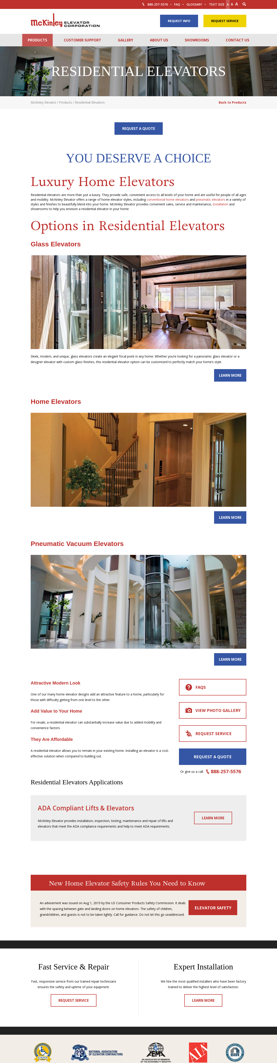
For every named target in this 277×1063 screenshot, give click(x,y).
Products (37, 40)
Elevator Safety (213, 907)
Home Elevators (56, 401)
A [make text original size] (232, 4)
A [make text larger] (236, 4)
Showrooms (197, 40)
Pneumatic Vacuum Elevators (77, 543)
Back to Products (232, 102)
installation (220, 204)
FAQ (177, 4)
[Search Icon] (244, 4)
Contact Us (237, 40)
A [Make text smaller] (228, 4)
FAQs (195, 687)
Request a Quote (138, 128)
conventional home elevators (168, 199)
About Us (159, 40)
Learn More (230, 375)
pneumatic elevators (210, 199)
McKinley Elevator (43, 102)
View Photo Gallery (213, 710)
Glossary (194, 4)
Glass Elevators (56, 244)
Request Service (225, 21)
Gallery (125, 40)
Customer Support (82, 40)
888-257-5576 (155, 4)
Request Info (179, 21)
